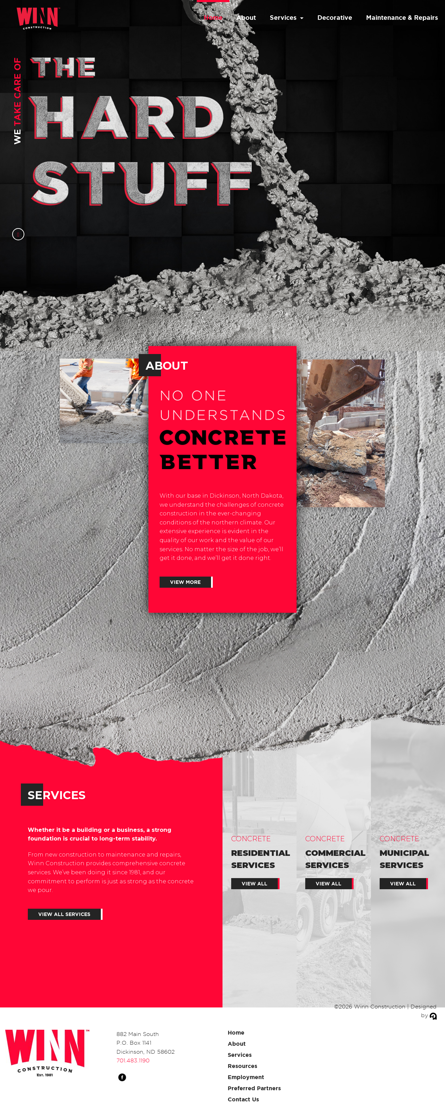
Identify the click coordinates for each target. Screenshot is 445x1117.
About (246, 17)
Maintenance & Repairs (402, 17)
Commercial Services (335, 860)
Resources (242, 1066)
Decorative (334, 17)
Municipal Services (408, 860)
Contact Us (243, 1099)
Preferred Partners (254, 1088)
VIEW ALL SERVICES (64, 914)
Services (283, 17)
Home (213, 17)
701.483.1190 (132, 1060)
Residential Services (260, 860)
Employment (246, 1077)
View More (185, 582)
